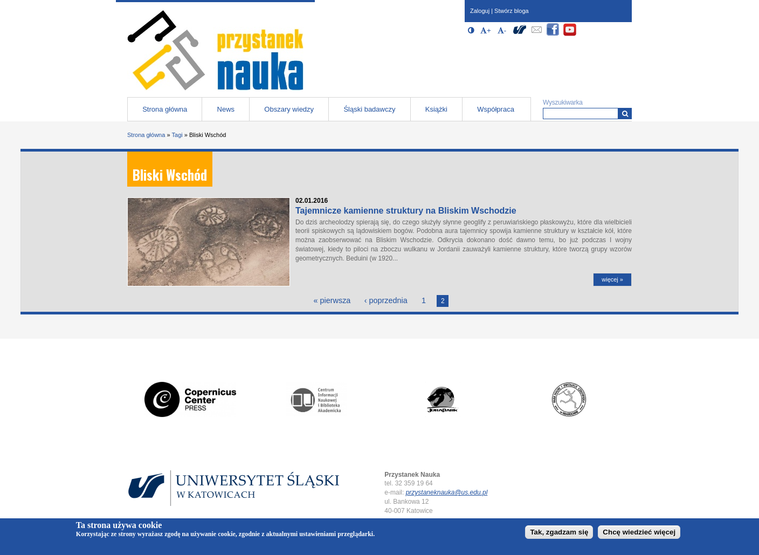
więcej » (612, 279)
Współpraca (495, 109)
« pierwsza (332, 300)
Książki (436, 109)
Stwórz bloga (511, 11)
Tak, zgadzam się (559, 534)
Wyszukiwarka (563, 102)
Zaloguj (479, 11)
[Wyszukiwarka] (625, 113)
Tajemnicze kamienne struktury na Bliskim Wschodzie (405, 210)
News (226, 109)
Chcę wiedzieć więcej (639, 534)
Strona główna (164, 109)
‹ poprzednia (386, 300)
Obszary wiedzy (289, 109)
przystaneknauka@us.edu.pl (447, 492)
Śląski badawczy (369, 109)
